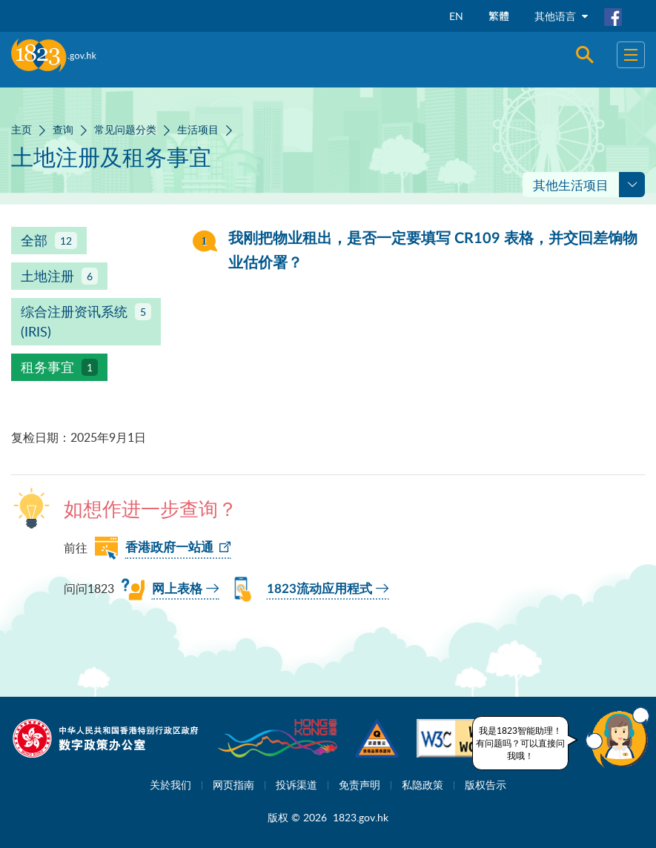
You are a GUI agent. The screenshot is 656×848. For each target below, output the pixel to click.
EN (456, 16)
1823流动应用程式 (319, 589)
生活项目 (198, 129)
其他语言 (561, 16)
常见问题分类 (125, 129)
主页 (21, 129)
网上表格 (177, 589)
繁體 (498, 16)
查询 (63, 129)
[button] (617, 737)
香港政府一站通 (169, 547)
